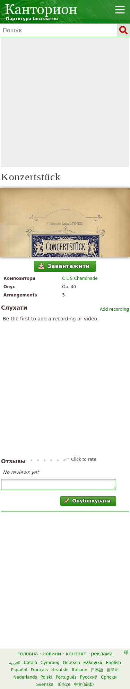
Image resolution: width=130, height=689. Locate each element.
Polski (46, 677)
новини (52, 653)
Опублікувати (87, 500)
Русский (88, 677)
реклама (102, 653)
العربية (14, 662)
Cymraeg (50, 662)
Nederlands (25, 677)
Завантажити (63, 266)
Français (39, 670)
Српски (109, 677)
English (113, 662)
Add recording (114, 309)
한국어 (112, 670)
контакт (76, 653)
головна (27, 653)
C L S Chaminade (79, 278)
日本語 (97, 670)
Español (19, 670)
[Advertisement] (65, 102)
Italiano (79, 670)
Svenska (44, 684)
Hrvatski (60, 670)
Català (30, 662)
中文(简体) (84, 684)
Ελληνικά (93, 662)
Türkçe (63, 684)
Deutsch (71, 662)
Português (66, 677)
